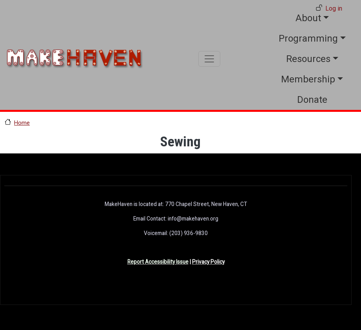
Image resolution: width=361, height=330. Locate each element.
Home (22, 122)
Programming (308, 38)
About (308, 18)
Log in (333, 8)
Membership (308, 79)
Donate (312, 99)
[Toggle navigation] (209, 59)
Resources (308, 58)
